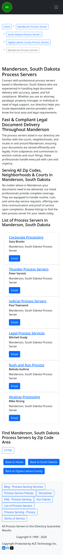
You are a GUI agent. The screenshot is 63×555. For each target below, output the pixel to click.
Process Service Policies (19, 493)
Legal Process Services (27, 333)
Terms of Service (14, 518)
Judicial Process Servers (27, 301)
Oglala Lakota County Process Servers (28, 42)
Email (14, 258)
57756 (8, 450)
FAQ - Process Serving (17, 499)
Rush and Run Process (26, 365)
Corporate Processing (26, 237)
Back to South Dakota (43, 462)
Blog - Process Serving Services (23, 487)
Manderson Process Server (32, 26)
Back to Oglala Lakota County (24, 471)
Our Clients (43, 499)
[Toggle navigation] (56, 7)
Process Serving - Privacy (19, 512)
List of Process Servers (18, 506)
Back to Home (14, 462)
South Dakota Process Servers (24, 34)
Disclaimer (45, 493)
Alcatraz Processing (24, 397)
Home (7, 26)
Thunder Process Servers (29, 269)
